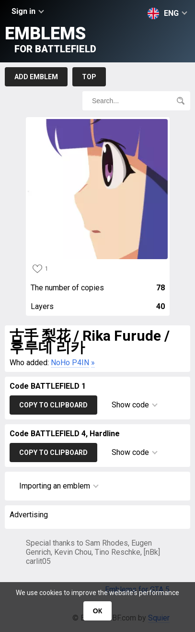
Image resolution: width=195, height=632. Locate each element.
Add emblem (36, 77)
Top (89, 77)
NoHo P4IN (70, 362)
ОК (97, 611)
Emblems (50, 39)
